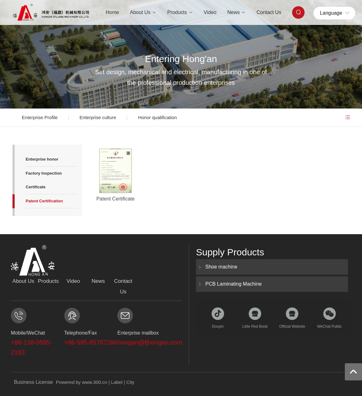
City (130, 382)
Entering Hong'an (181, 59)
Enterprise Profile (40, 117)
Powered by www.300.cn (81, 382)
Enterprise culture (98, 117)
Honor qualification (157, 117)
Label (117, 382)
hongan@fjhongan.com (149, 342)
